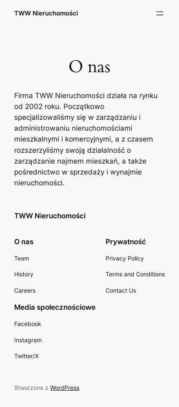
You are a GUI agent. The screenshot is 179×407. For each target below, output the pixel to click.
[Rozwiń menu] (160, 13)
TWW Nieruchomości (46, 13)
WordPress (64, 387)
